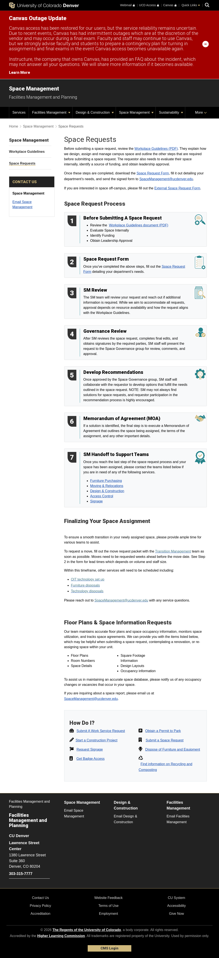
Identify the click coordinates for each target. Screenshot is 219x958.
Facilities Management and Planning (43, 97)
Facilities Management (51, 112)
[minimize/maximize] (205, 44)
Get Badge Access (90, 758)
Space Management (34, 88)
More (201, 112)
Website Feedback (108, 898)
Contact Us (40, 898)
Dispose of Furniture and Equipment (172, 749)
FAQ (139, 59)
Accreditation (40, 913)
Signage (96, 501)
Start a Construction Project (96, 740)
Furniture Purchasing (106, 481)
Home (13, 126)
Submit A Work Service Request (101, 731)
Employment (108, 913)
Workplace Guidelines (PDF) (156, 148)
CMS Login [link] (109, 948)
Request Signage (90, 749)
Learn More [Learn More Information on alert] (19, 72)
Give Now (176, 913)
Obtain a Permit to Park (163, 731)
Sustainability (171, 112)
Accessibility (176, 906)
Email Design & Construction (125, 819)
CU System (176, 898)
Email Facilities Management (178, 819)
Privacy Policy (40, 906)
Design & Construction (95, 112)
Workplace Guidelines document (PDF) (138, 225)
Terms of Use (108, 906)
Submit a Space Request (164, 740)
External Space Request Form (177, 188)
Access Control (101, 496)
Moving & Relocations (106, 486)
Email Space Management (74, 813)
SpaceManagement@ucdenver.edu (166, 179)
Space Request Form (152, 173)
